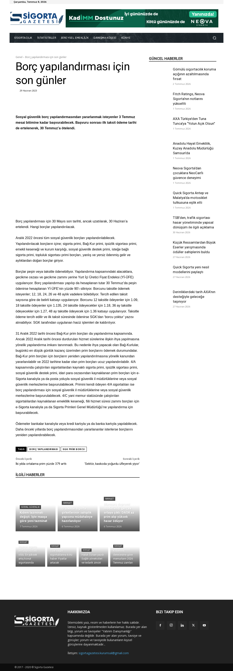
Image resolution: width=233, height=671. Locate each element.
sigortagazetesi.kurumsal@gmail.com (104, 653)
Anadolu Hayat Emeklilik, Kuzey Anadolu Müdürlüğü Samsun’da (193, 148)
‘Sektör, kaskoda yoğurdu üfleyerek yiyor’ (112, 464)
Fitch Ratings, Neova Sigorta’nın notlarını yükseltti (188, 99)
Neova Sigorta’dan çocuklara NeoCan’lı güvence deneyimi (188, 173)
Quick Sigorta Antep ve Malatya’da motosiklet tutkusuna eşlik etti (190, 198)
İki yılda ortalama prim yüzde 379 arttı (41, 464)
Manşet (67, 503)
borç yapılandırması (43, 449)
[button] (214, 38)
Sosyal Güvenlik (30, 507)
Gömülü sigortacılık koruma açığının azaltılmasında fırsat (194, 74)
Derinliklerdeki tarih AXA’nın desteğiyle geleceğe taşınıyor (194, 296)
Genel (19, 57)
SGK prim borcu (74, 449)
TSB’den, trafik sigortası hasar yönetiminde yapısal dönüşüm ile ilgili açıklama (193, 222)
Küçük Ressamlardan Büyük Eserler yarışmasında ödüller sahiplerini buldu (194, 247)
